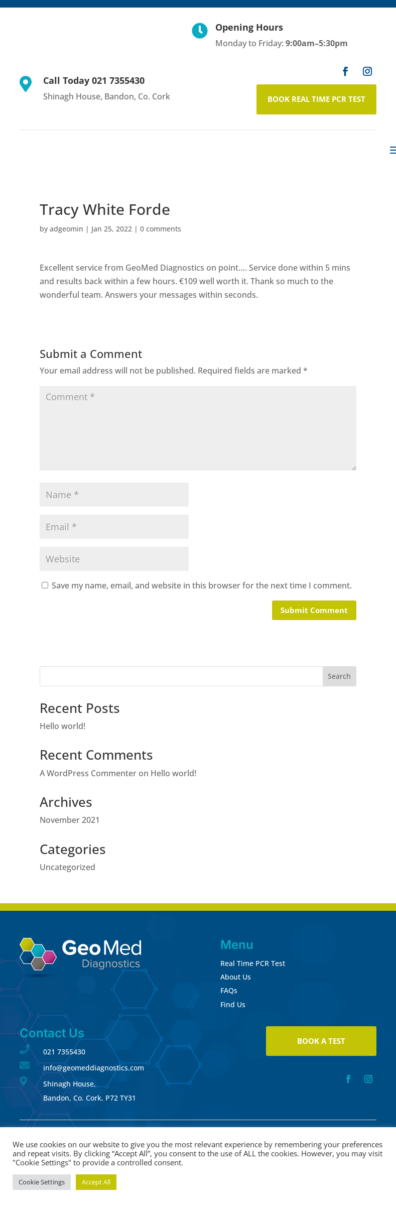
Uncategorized (67, 867)
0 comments (160, 228)
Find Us (232, 1004)
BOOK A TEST (321, 1041)
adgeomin (66, 228)
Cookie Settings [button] (42, 1181)
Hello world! (62, 726)
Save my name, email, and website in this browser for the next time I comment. (202, 585)
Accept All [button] (96, 1181)
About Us (235, 977)
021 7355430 (64, 1051)
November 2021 (70, 819)
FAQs (228, 990)
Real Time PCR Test (252, 963)
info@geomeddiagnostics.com (93, 1067)
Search (339, 676)
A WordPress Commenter (88, 773)
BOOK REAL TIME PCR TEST (316, 99)
